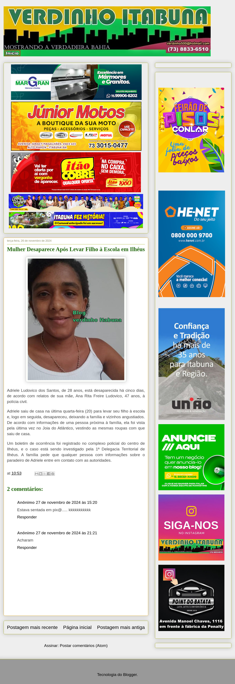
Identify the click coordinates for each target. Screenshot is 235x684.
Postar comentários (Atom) (84, 645)
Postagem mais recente (32, 627)
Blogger (130, 674)
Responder (27, 517)
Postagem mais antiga (121, 627)
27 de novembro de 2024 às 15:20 (66, 502)
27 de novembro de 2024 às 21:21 (66, 533)
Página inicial (77, 627)
